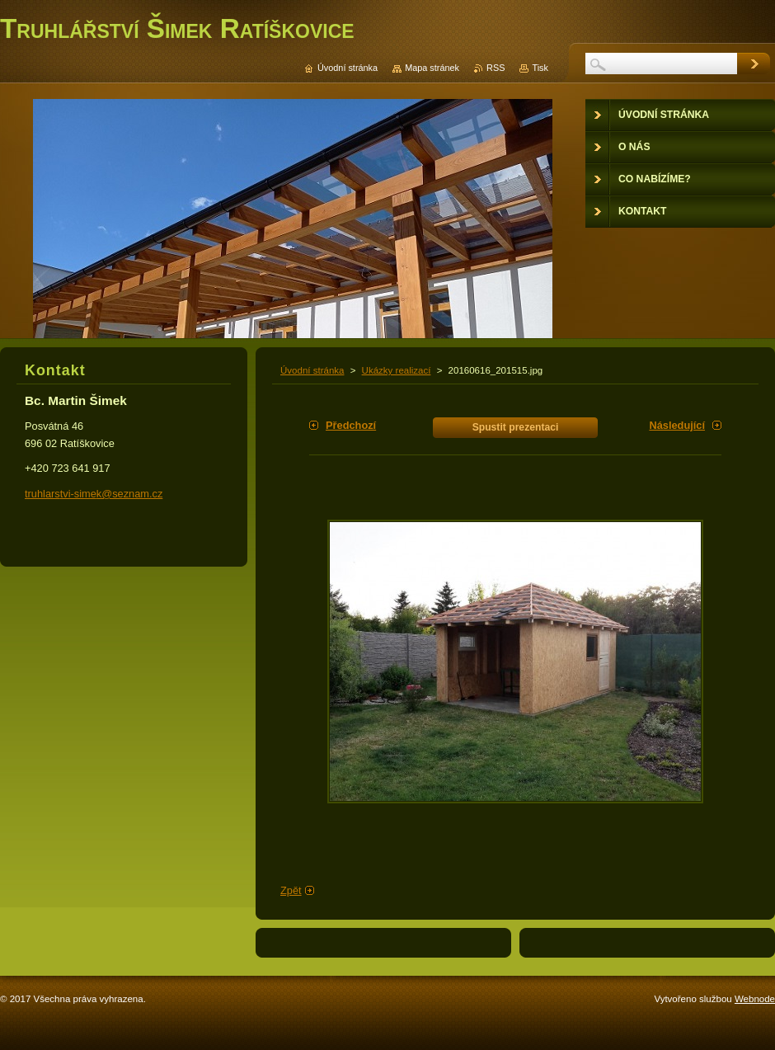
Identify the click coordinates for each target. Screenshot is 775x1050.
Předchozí (351, 425)
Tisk (540, 68)
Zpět (291, 890)
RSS (495, 68)
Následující (677, 425)
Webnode (755, 999)
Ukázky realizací (396, 370)
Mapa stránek (432, 68)
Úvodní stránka (312, 370)
